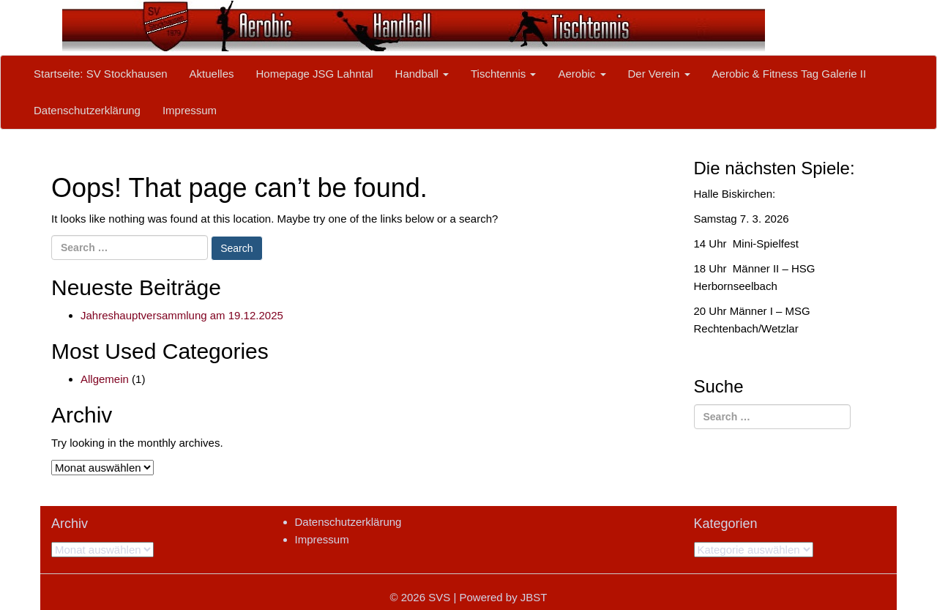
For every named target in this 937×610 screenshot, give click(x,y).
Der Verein (659, 73)
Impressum (190, 110)
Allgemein (105, 379)
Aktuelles (212, 73)
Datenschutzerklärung (87, 110)
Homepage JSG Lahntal (314, 73)
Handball (422, 73)
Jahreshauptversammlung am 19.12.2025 (182, 315)
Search (236, 248)
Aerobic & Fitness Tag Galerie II (789, 73)
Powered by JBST (503, 597)
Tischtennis (503, 73)
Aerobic (581, 73)
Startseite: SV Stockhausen (101, 73)
